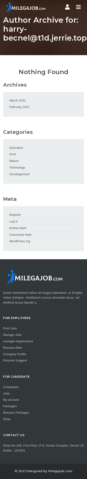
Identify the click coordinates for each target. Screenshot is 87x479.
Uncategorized (19, 174)
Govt (12, 154)
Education (16, 147)
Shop (6, 419)
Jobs (6, 393)
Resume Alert (12, 347)
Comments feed (20, 234)
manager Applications (18, 341)
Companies (11, 387)
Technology (17, 167)
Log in (13, 221)
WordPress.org (19, 241)
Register (15, 214)
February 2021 (19, 107)
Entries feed (17, 228)
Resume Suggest (15, 360)
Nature (14, 161)
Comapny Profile (14, 354)
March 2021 (17, 100)
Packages (10, 406)
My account (11, 399)
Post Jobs (10, 328)
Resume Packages (16, 412)
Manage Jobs (12, 334)
